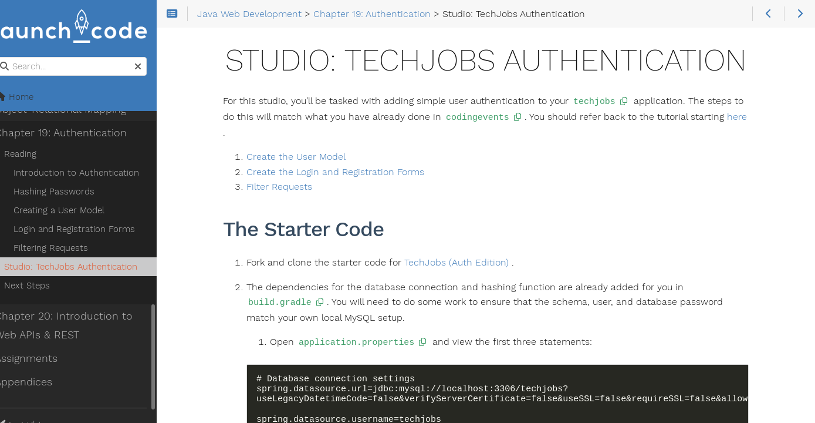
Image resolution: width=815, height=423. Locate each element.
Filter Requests (289, 185)
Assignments (40, 359)
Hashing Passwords (68, 192)
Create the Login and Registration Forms (345, 170)
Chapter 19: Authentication (75, 133)
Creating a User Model (73, 211)
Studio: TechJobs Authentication (85, 267)
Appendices (38, 382)
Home (28, 97)
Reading (35, 154)
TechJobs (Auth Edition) (466, 261)
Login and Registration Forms (89, 229)
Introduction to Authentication (91, 173)
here (746, 116)
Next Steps (42, 286)
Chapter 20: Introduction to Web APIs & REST (78, 326)
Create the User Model (306, 155)
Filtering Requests (65, 248)
